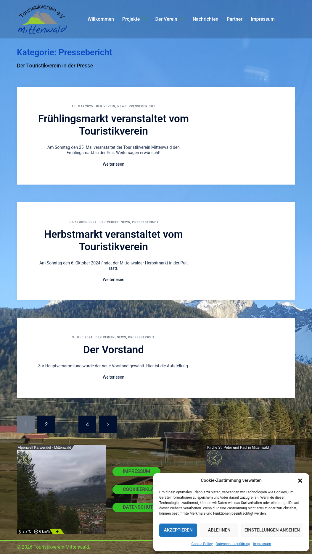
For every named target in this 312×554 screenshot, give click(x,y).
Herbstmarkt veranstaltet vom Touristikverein (113, 240)
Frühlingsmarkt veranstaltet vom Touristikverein (113, 125)
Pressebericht (142, 106)
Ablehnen (219, 530)
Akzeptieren (178, 530)
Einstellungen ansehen (272, 530)
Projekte (131, 19)
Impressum (262, 544)
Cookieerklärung (145, 489)
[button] (300, 481)
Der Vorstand (113, 350)
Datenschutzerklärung (232, 544)
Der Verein (166, 19)
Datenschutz (139, 507)
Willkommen (101, 19)
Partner (234, 19)
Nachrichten (205, 19)
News (122, 106)
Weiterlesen (113, 164)
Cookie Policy (202, 544)
